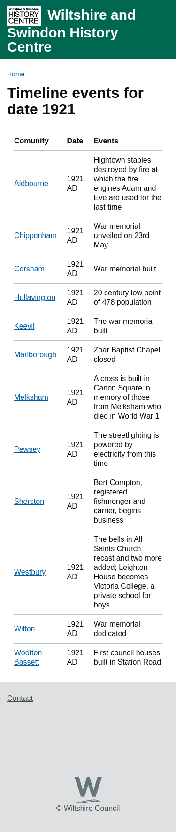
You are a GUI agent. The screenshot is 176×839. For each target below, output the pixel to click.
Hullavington (34, 297)
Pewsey (27, 449)
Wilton (24, 629)
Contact (20, 698)
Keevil (24, 326)
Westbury (30, 572)
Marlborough (35, 355)
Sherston (29, 501)
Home (15, 74)
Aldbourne (31, 183)
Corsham (29, 269)
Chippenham (35, 236)
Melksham (31, 397)
